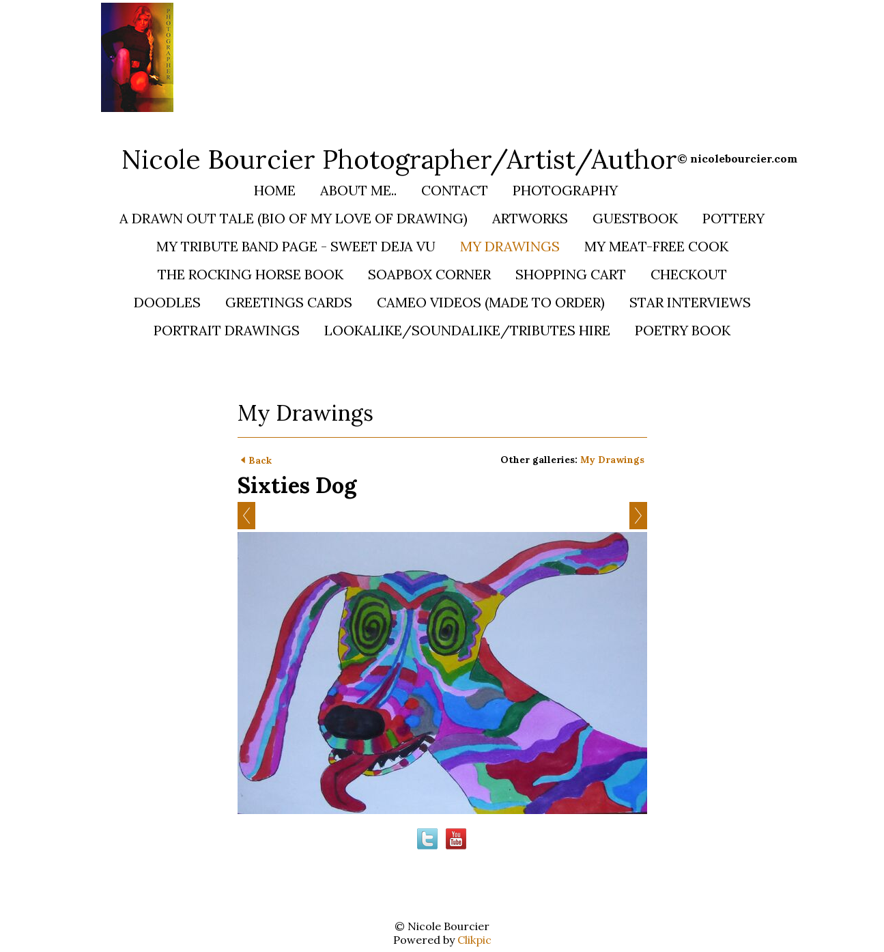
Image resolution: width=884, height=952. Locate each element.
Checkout (689, 274)
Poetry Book (682, 330)
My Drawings (510, 246)
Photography (565, 190)
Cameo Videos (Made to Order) (491, 302)
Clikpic (474, 940)
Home (275, 190)
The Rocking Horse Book (250, 274)
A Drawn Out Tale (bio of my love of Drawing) (293, 218)
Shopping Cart (570, 274)
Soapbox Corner (429, 274)
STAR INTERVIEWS (690, 302)
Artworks (530, 218)
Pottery (733, 218)
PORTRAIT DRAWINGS (227, 330)
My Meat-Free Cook (656, 246)
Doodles (167, 302)
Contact (454, 190)
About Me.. (358, 190)
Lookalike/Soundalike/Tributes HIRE (467, 330)
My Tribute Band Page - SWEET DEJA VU (296, 246)
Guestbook (635, 218)
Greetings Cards (288, 302)
